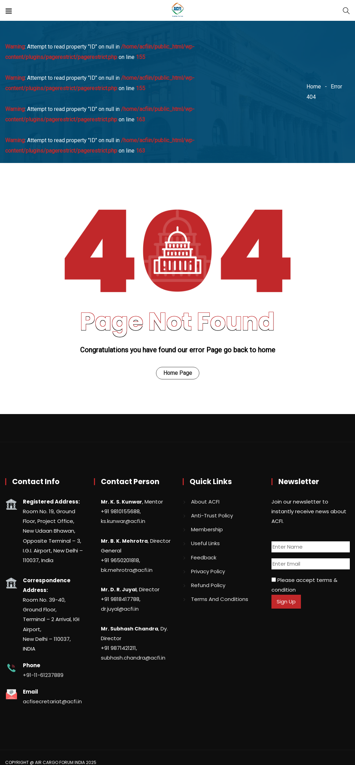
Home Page (177, 373)
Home (313, 86)
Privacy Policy (208, 571)
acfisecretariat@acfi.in (52, 701)
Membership (207, 529)
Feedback (203, 557)
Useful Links (205, 543)
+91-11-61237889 (43, 675)
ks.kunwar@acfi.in (123, 521)
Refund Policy (208, 585)
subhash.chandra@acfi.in (133, 657)
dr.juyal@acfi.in (120, 608)
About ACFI (205, 501)
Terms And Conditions (219, 599)
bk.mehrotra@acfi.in (127, 570)
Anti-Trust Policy (212, 515)
